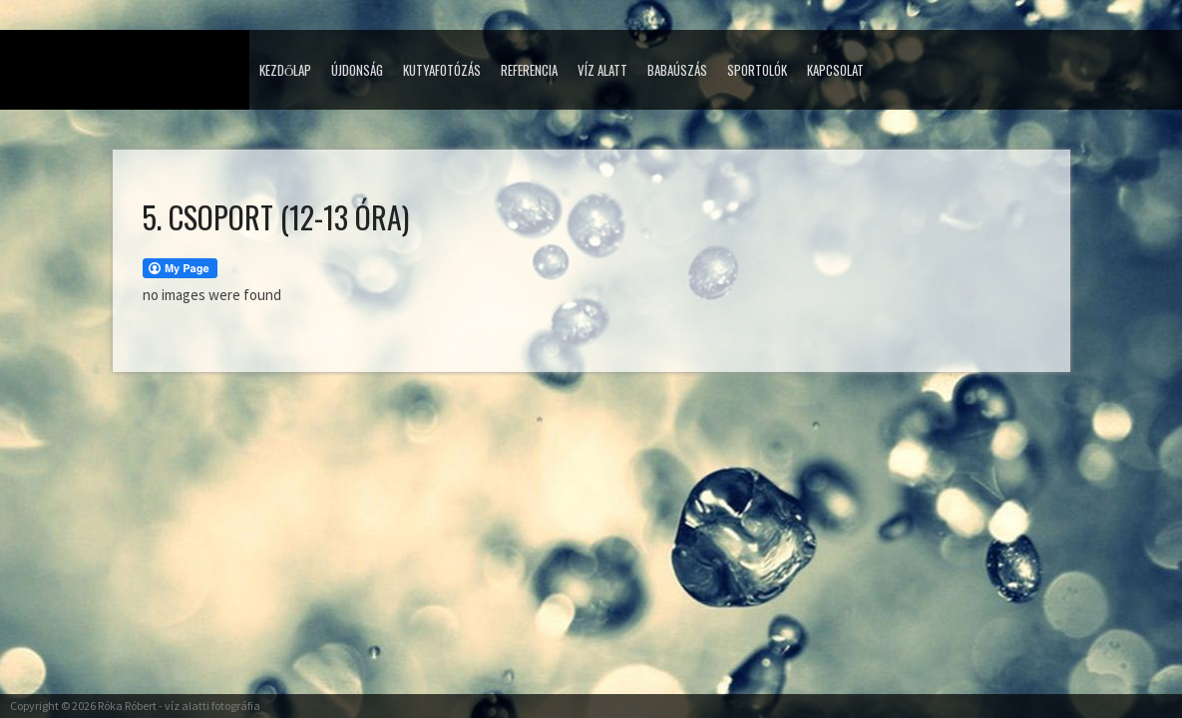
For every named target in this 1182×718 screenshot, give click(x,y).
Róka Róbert (127, 705)
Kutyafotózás (442, 70)
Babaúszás (677, 70)
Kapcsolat (835, 70)
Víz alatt (602, 70)
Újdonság (357, 70)
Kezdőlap (285, 70)
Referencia (529, 70)
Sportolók (757, 70)
